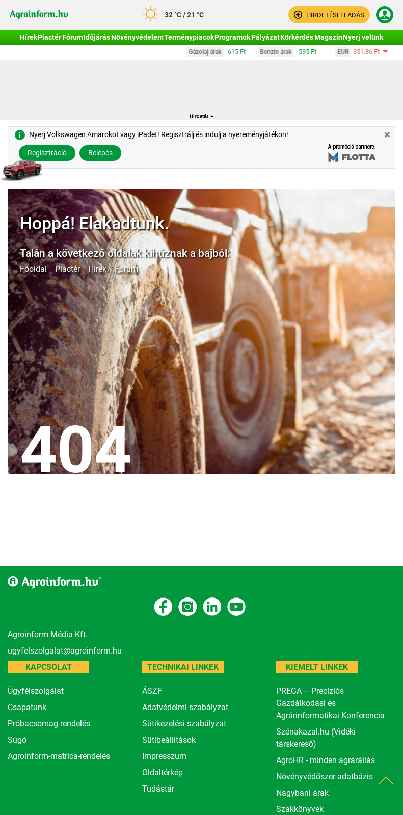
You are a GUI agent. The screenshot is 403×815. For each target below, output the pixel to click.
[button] (329, 14)
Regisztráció (47, 153)
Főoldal (33, 269)
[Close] (387, 135)
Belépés (100, 153)
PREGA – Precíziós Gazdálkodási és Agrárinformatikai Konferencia (330, 703)
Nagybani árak (302, 793)
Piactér (67, 269)
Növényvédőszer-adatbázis (324, 776)
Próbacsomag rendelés (49, 723)
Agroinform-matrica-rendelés (59, 756)
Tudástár (158, 789)
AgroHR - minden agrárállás (325, 760)
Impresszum (164, 756)
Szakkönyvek (300, 809)
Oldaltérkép (162, 772)
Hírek (97, 269)
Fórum (126, 269)
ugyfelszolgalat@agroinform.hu (65, 651)
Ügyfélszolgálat (36, 691)
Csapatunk (27, 707)
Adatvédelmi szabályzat (185, 707)
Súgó (17, 740)
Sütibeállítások (169, 740)
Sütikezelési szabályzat (184, 723)
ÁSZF (152, 691)
